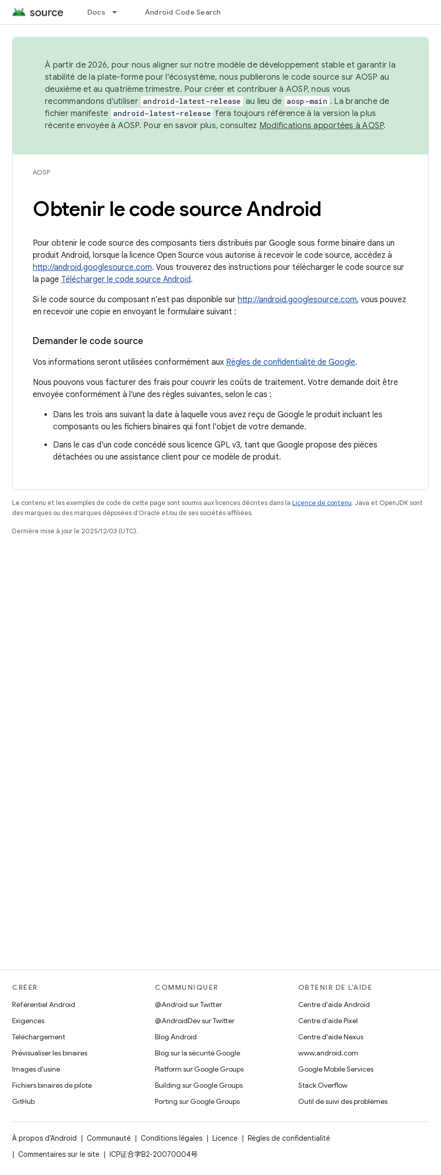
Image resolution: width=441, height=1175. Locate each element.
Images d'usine (36, 1069)
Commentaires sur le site (58, 1154)
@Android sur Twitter (188, 1004)
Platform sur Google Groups (199, 1069)
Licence (225, 1138)
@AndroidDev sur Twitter (195, 1020)
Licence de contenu (322, 502)
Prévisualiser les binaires (49, 1052)
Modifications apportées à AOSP (321, 126)
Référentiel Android (43, 1004)
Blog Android (176, 1036)
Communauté (109, 1138)
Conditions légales (171, 1138)
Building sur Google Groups (199, 1085)
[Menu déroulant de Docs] (119, 12)
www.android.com (328, 1052)
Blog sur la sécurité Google (197, 1052)
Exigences (28, 1020)
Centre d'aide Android (334, 1004)
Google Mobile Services (335, 1069)
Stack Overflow (323, 1085)
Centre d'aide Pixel (328, 1020)
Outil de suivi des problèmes (343, 1101)
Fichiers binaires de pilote (52, 1085)
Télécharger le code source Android (126, 279)
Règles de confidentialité (289, 1138)
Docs (96, 12)
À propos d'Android (44, 1138)
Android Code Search (183, 12)
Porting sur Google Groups (197, 1101)
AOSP (41, 172)
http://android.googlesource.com (92, 267)
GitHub (23, 1101)
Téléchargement (38, 1036)
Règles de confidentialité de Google (290, 362)
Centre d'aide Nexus (330, 1036)
